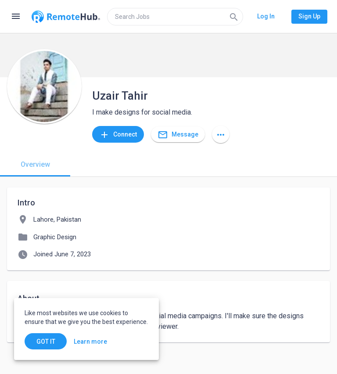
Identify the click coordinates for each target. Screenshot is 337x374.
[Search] (234, 16)
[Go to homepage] (66, 17)
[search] (175, 16)
